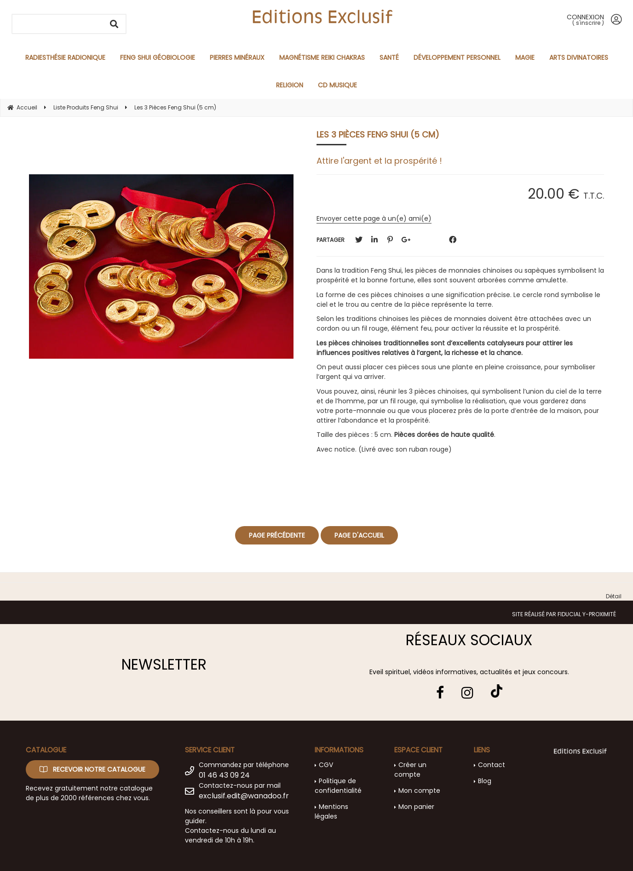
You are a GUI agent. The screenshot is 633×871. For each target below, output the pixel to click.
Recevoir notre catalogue (92, 769)
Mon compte (419, 790)
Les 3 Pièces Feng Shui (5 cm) (377, 134)
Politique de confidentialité (338, 785)
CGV (326, 764)
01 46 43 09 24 (224, 775)
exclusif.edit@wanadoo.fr (244, 796)
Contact (491, 764)
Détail (613, 596)
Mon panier (416, 806)
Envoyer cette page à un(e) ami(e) (374, 218)
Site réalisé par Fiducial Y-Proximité (564, 614)
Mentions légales (331, 811)
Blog (484, 780)
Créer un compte (410, 769)
